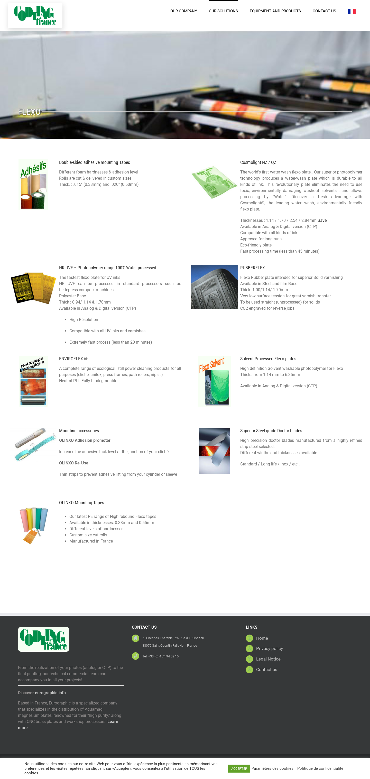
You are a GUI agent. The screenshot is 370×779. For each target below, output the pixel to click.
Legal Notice (268, 659)
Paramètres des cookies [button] (272, 768)
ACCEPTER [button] (239, 769)
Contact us (266, 669)
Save (322, 220)
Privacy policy (269, 648)
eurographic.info (50, 692)
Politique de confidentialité (320, 768)
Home (262, 638)
